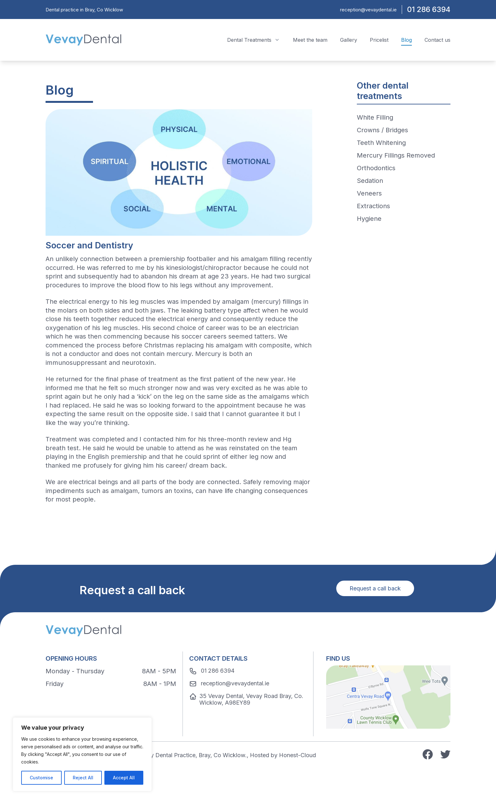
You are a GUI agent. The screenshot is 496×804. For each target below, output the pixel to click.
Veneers (369, 193)
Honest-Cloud (297, 755)
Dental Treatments (253, 40)
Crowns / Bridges (382, 130)
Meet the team (310, 40)
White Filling (375, 117)
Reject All (83, 777)
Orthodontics (376, 168)
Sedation (370, 180)
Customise (41, 777)
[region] (82, 754)
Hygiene (369, 218)
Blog (406, 40)
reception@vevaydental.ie (368, 10)
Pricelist (379, 40)
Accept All (124, 777)
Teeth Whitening (381, 142)
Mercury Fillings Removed (396, 155)
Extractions (373, 206)
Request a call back (375, 588)
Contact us (437, 40)
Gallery (348, 40)
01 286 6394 (428, 9)
